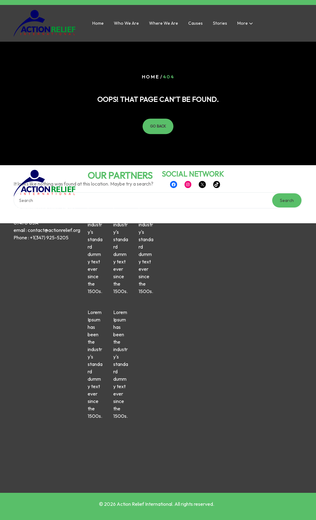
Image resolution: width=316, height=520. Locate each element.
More (242, 25)
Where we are (163, 25)
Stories (220, 25)
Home (98, 25)
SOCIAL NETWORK (193, 84)
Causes (195, 25)
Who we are (126, 25)
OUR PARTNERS (120, 86)
